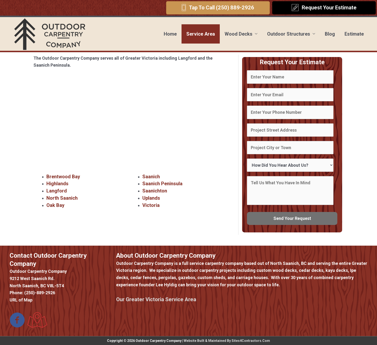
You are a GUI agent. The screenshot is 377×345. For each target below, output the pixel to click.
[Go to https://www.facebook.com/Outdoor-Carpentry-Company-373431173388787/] (17, 320)
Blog (330, 34)
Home (170, 34)
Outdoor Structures (288, 34)
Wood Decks (238, 34)
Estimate (354, 34)
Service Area (200, 34)
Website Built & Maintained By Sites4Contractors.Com (227, 341)
